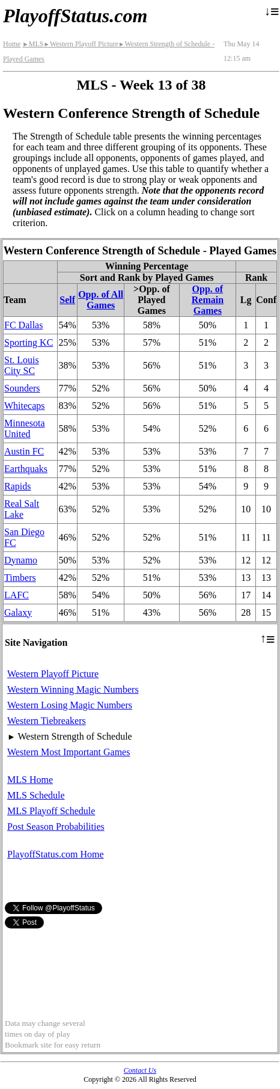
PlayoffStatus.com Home (55, 854)
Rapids (17, 486)
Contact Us (140, 1070)
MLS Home (30, 780)
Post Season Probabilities (56, 826)
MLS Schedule (36, 795)
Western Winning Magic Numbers (73, 689)
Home (11, 44)
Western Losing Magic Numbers (69, 705)
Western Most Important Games (68, 752)
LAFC (16, 595)
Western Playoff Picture (80, 44)
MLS (32, 44)
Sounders (22, 388)
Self (67, 300)
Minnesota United (24, 428)
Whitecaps (24, 405)
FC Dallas (23, 325)
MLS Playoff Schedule (51, 811)
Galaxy (18, 612)
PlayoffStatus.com (75, 15)
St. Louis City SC (21, 365)
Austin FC (24, 451)
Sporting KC (28, 342)
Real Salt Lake (21, 509)
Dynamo (20, 560)
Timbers (20, 577)
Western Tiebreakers (46, 721)
